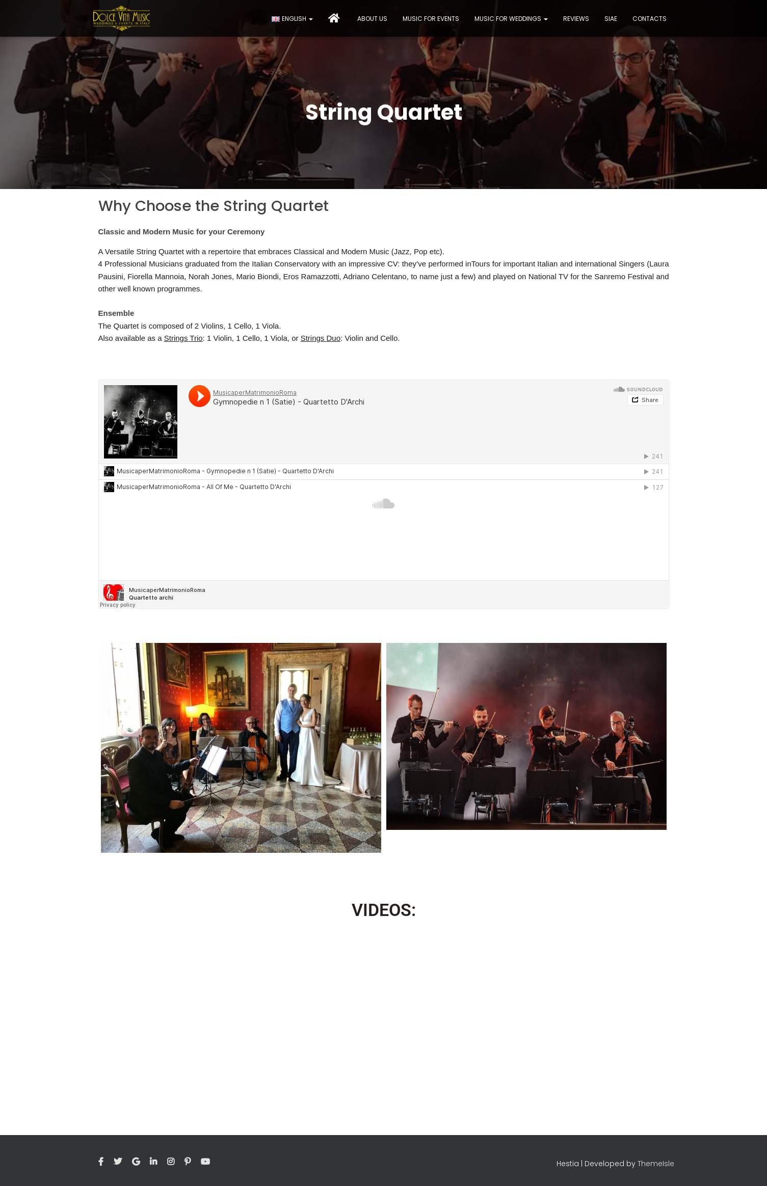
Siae (610, 18)
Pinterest (187, 1162)
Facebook (101, 1162)
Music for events (431, 18)
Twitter (118, 1162)
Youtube (205, 1162)
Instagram (170, 1162)
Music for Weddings (511, 18)
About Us (372, 18)
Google (136, 1162)
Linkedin (153, 1162)
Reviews (576, 18)
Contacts (649, 18)
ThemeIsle (656, 1163)
